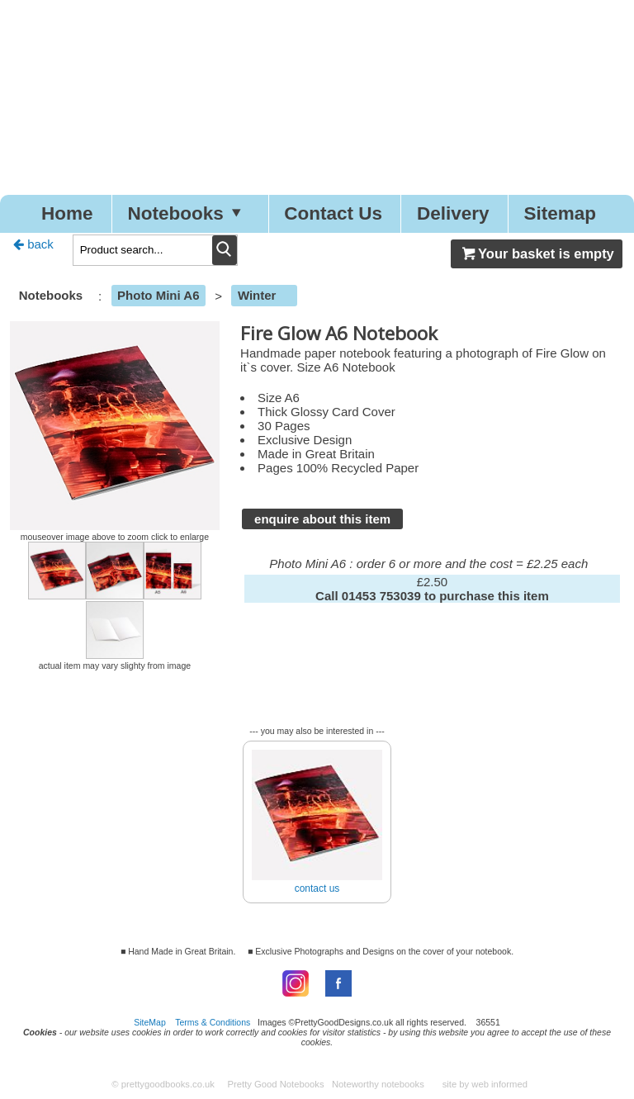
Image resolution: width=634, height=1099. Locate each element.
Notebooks (188, 213)
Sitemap (560, 213)
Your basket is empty (536, 253)
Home (67, 213)
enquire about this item (322, 519)
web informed (499, 1084)
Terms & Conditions (212, 1022)
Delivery (453, 213)
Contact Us (333, 213)
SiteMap (150, 1022)
